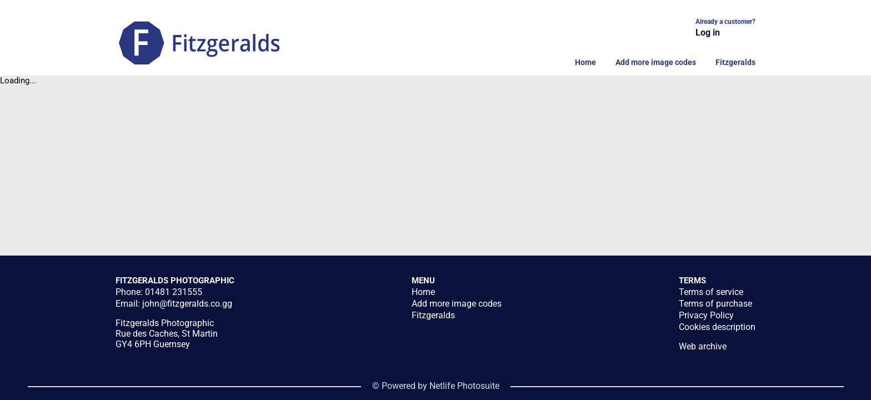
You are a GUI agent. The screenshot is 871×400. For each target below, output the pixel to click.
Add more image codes (655, 62)
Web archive (703, 346)
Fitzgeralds (735, 62)
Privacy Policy (706, 315)
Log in (707, 32)
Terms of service (711, 292)
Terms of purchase (715, 303)
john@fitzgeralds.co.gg (187, 303)
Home (585, 62)
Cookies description (717, 327)
